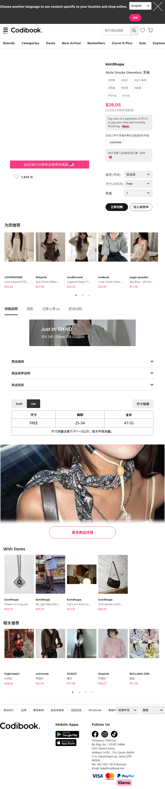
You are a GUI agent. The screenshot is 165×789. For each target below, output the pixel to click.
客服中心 (113, 710)
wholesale (94, 710)
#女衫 (124, 80)
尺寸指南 (143, 404)
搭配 (30, 308)
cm (33, 404)
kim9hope (115, 64)
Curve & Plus (122, 43)
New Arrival (71, 43)
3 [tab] (89, 295)
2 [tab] (82, 295)
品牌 (23, 710)
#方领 (126, 96)
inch (19, 404)
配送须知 (75, 308)
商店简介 (9, 710)
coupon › (116, 142)
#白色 (111, 80)
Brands (9, 43)
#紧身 (137, 88)
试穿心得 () (51, 308)
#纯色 (124, 88)
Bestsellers (96, 43)
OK (135, 18)
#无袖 (111, 88)
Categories (30, 43)
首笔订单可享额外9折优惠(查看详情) (127, 135)
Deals (50, 43)
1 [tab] (76, 295)
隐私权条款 (57, 710)
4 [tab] (92, 692)
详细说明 (11, 308)
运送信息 (76, 710)
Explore (159, 43)
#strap (112, 95)
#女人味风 (140, 80)
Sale (142, 43)
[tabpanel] (20, 261)
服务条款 (38, 710)
